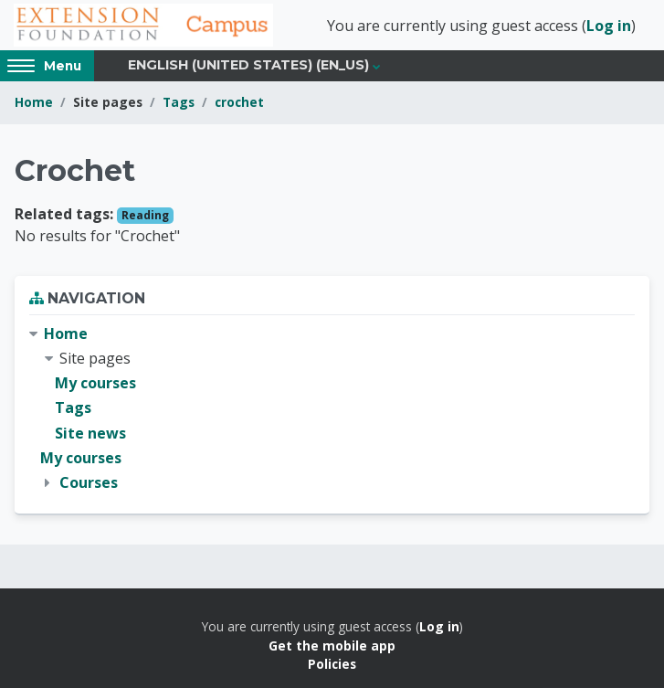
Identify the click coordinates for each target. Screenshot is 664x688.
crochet (239, 102)
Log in (608, 26)
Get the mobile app (332, 645)
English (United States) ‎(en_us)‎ (248, 65)
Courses (88, 482)
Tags (179, 102)
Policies (332, 663)
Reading (145, 215)
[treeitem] (332, 408)
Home (34, 102)
